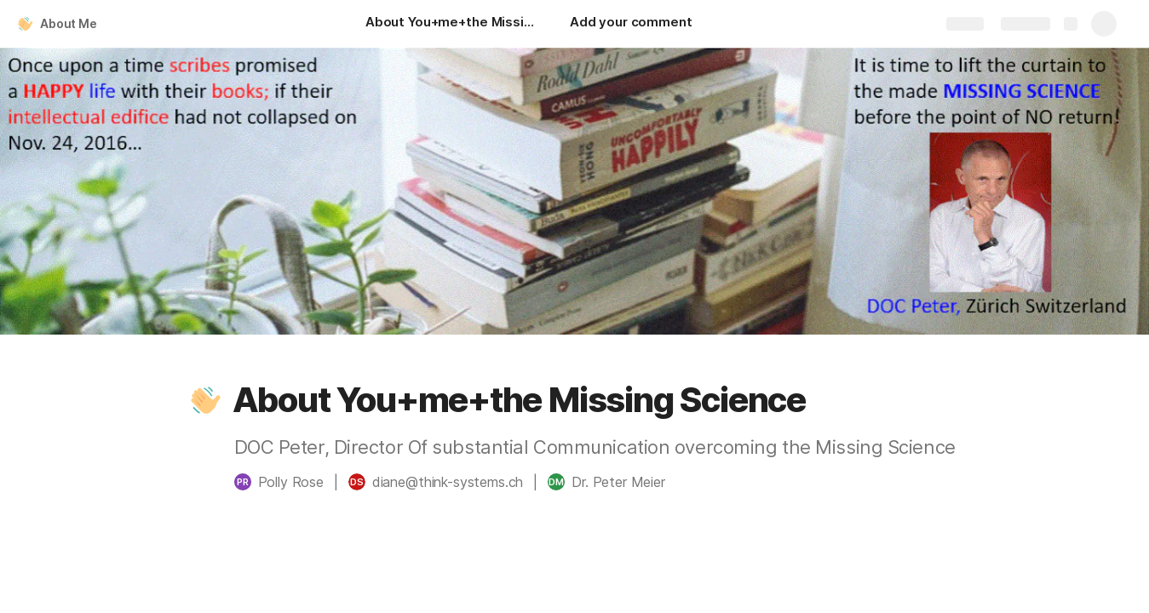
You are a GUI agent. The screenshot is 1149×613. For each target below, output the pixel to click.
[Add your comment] (631, 24)
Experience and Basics (1009, 583)
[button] (206, 400)
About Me (68, 23)
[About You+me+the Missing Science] (450, 24)
